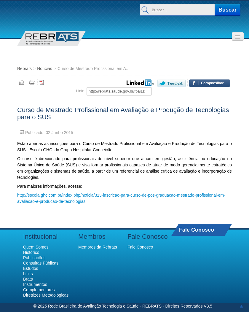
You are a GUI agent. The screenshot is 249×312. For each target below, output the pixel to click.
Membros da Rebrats (97, 247)
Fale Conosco (196, 230)
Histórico (31, 252)
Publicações (34, 257)
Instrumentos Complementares (39, 287)
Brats (28, 279)
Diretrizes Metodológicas (45, 295)
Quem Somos (36, 247)
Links (28, 273)
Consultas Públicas (40, 263)
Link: (80, 91)
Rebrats (24, 68)
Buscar (227, 10)
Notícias (44, 68)
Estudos (30, 268)
